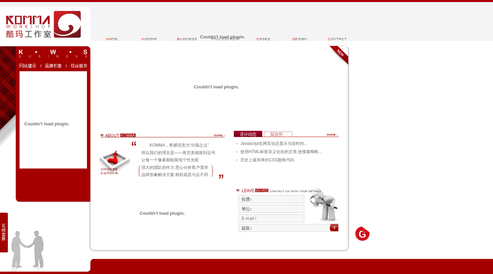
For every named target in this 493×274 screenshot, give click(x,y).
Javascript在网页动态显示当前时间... (273, 143)
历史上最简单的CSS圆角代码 (267, 160)
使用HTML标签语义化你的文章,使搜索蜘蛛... (281, 151)
